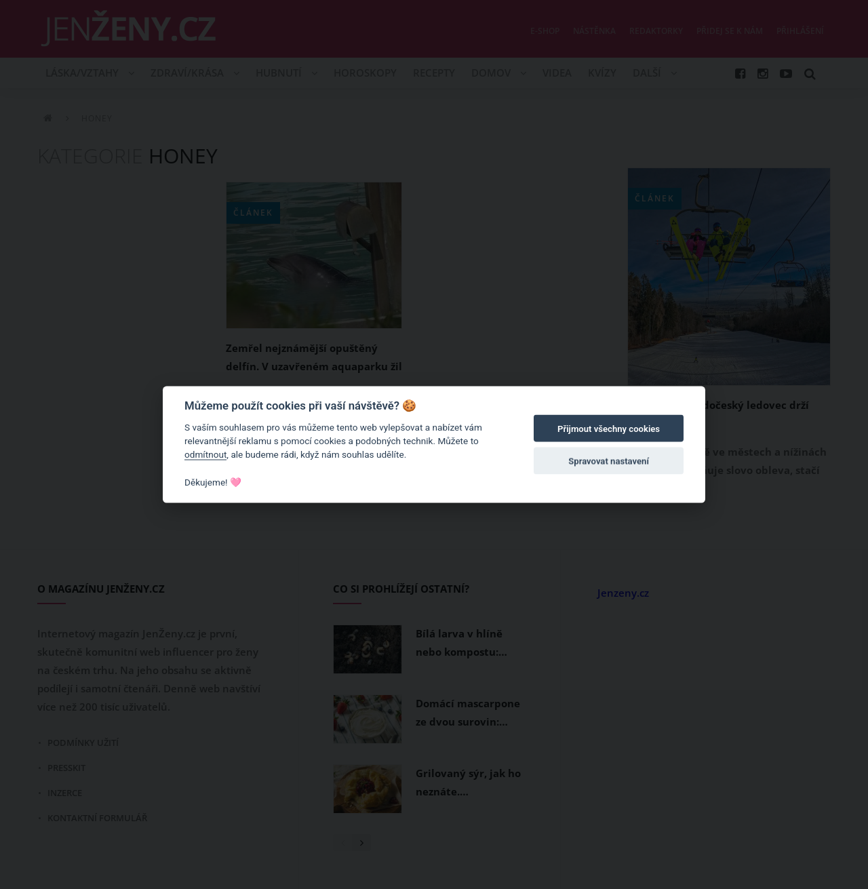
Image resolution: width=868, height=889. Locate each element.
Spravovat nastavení (608, 461)
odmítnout (205, 454)
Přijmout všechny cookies (608, 429)
